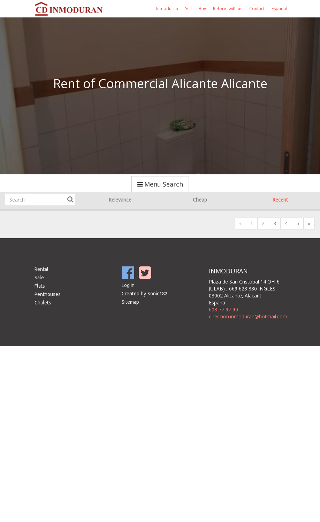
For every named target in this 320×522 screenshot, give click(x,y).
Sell (188, 9)
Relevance (119, 199)
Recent (280, 199)
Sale (39, 277)
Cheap (200, 199)
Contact (257, 9)
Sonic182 (157, 293)
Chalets (43, 302)
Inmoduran (167, 9)
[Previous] (240, 223)
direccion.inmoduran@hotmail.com (248, 316)
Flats (40, 286)
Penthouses (48, 294)
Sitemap (130, 302)
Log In (128, 285)
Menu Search (160, 184)
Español (279, 9)
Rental (41, 269)
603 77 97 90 (223, 309)
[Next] (309, 223)
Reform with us (227, 9)
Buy (202, 9)
